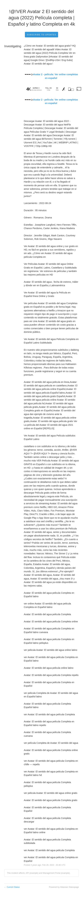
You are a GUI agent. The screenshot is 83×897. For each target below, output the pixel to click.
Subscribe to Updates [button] (41, 35)
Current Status (12, 887)
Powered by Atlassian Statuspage (64, 887)
